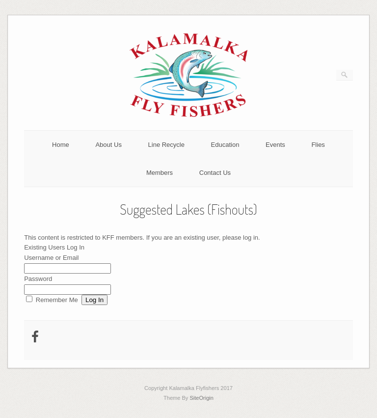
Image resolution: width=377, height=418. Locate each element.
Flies (317, 144)
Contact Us (215, 172)
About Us (108, 144)
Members (159, 172)
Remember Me (57, 300)
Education (225, 144)
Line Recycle (166, 144)
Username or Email (51, 257)
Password (38, 278)
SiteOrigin (201, 398)
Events (275, 144)
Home (60, 144)
